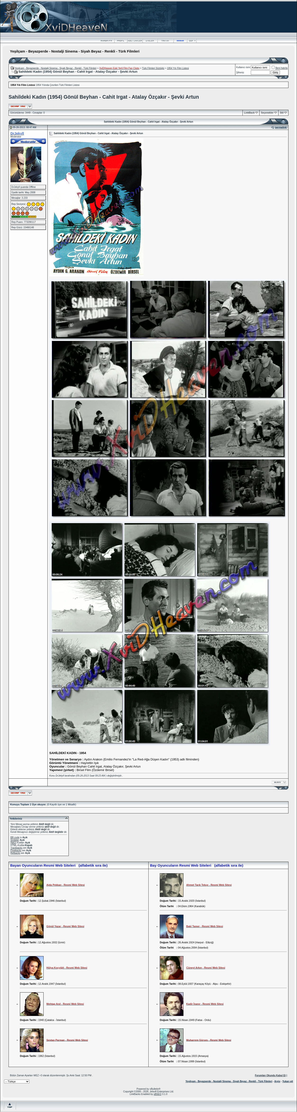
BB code (14, 837)
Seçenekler (267, 112)
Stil (282, 112)
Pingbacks (15, 850)
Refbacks (15, 853)
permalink (280, 127)
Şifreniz (240, 72)
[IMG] (13, 842)
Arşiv (277, 1081)
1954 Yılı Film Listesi (178, 68)
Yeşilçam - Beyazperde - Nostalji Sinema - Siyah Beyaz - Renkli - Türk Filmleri (55, 68)
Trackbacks (16, 848)
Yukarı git (287, 1081)
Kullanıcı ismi (243, 67)
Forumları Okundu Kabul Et (270, 1075)
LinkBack (249, 112)
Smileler (14, 840)
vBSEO (157, 1094)
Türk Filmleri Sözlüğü (153, 68)
